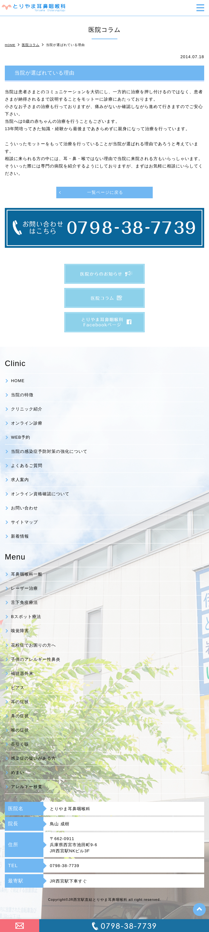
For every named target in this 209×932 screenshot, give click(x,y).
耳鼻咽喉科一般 (26, 574)
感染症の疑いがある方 (33, 758)
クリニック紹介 (26, 409)
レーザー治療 (24, 588)
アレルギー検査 (26, 786)
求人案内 (20, 479)
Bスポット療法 (26, 616)
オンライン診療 (26, 423)
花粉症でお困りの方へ (33, 645)
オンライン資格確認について (40, 493)
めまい (17, 772)
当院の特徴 (22, 394)
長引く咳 (20, 744)
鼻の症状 (20, 715)
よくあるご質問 (26, 465)
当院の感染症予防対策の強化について (49, 451)
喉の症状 (20, 730)
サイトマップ (24, 522)
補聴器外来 (22, 673)
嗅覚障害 (20, 630)
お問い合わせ (24, 508)
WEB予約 (20, 437)
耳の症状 (20, 701)
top (199, 909)
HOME (17, 380)
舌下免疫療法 (24, 602)
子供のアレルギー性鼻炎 (35, 659)
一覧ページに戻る (105, 192)
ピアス (17, 687)
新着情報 (20, 536)
